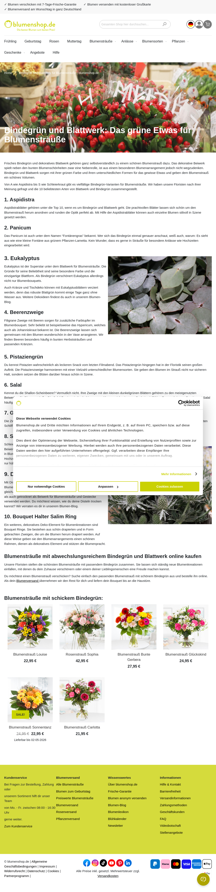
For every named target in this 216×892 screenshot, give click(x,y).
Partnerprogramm (16, 876)
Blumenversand (27, 580)
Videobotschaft (170, 825)
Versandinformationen (175, 798)
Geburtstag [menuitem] (32, 41)
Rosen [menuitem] (54, 41)
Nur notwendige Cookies (46, 486)
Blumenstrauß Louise (30, 654)
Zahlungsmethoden (173, 805)
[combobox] (135, 24)
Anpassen (108, 486)
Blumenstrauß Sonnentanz (30, 727)
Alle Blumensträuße (70, 784)
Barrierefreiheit (170, 791)
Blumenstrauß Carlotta (82, 727)
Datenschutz (36, 871)
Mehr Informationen (176, 474)
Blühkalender (117, 819)
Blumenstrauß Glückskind (185, 654)
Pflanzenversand (68, 819)
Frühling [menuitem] (10, 41)
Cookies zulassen (170, 486)
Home (8, 73)
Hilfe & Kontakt (170, 784)
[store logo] (29, 25)
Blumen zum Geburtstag (73, 791)
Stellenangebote (171, 832)
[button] (190, 24)
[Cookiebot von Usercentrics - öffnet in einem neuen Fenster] (181, 403)
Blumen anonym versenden (127, 798)
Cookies (53, 871)
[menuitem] (102, 41)
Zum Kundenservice (18, 826)
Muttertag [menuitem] (74, 41)
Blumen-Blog (117, 805)
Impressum (47, 866)
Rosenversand (66, 812)
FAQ (163, 819)
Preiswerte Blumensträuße (74, 798)
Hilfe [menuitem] (56, 52)
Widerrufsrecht (14, 871)
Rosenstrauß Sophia (82, 654)
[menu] (108, 47)
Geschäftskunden (172, 812)
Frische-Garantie (120, 791)
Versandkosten (107, 876)
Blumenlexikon (118, 812)
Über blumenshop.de (122, 784)
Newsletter (115, 825)
